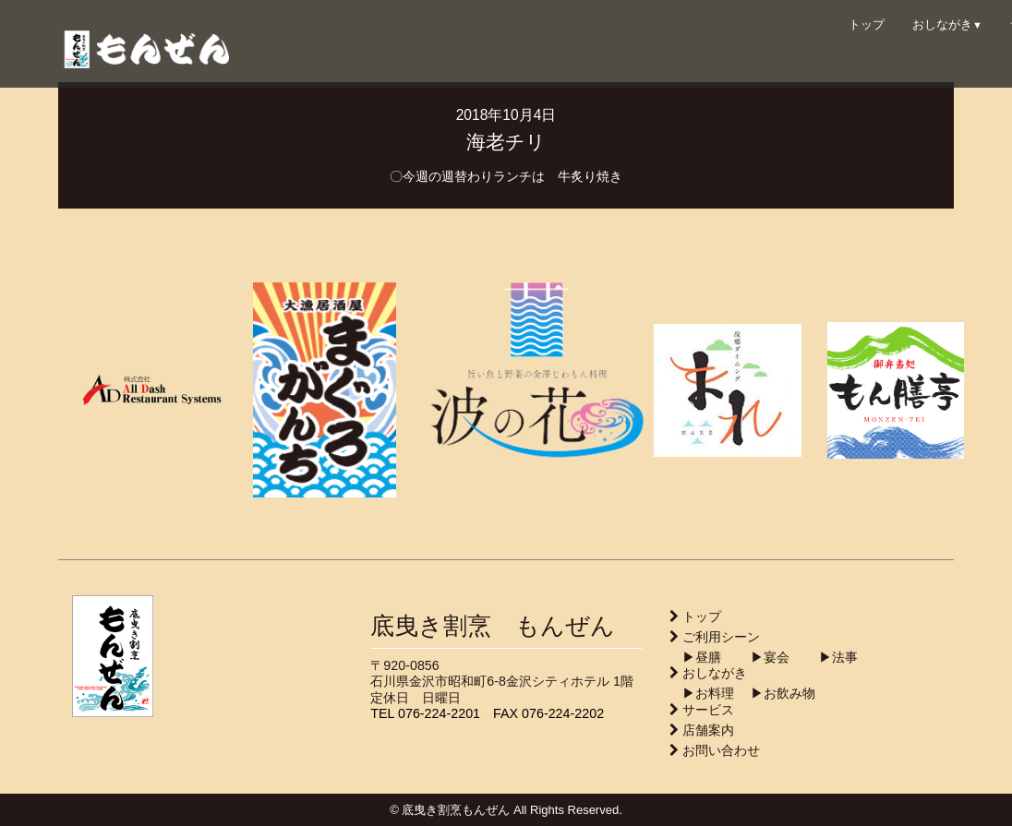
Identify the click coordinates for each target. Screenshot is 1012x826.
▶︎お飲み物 (776, 693)
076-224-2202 (563, 713)
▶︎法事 (825, 657)
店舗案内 (708, 730)
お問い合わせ (721, 750)
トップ (867, 24)
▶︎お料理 (701, 693)
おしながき (947, 24)
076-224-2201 (439, 713)
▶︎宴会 (757, 657)
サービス (708, 709)
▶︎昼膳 (695, 657)
